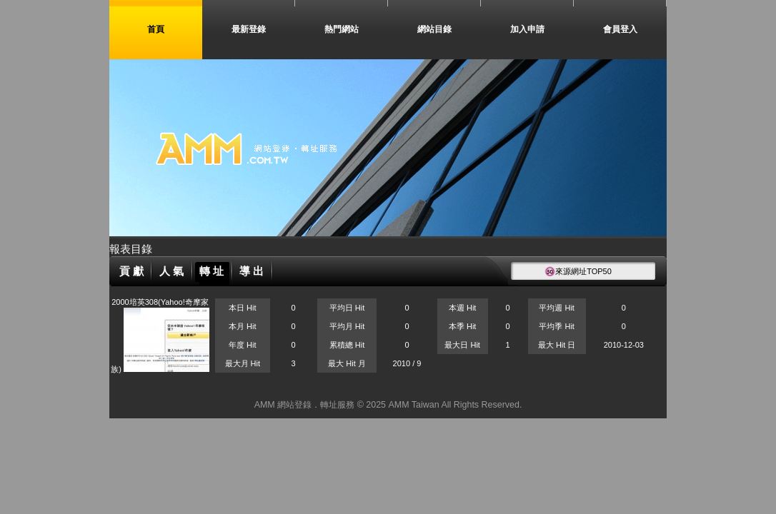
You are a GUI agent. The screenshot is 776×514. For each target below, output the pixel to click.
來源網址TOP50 (578, 271)
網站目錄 (434, 29)
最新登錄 (249, 29)
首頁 (155, 29)
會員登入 (620, 29)
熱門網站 (341, 29)
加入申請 (527, 29)
